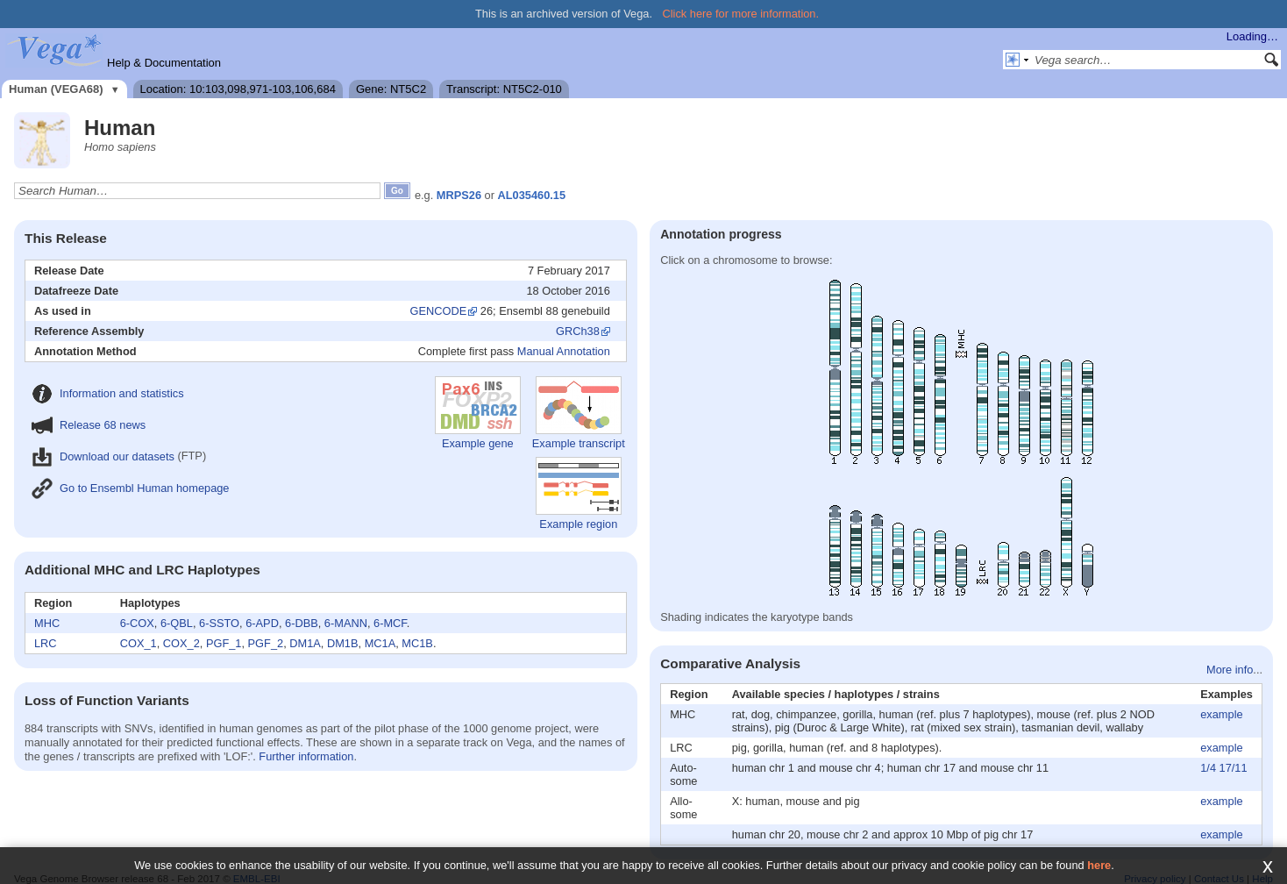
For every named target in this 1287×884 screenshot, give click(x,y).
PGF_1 (224, 643)
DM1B (343, 643)
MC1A (380, 643)
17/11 (1233, 767)
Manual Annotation (563, 351)
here (1099, 865)
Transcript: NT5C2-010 (504, 89)
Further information (306, 756)
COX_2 (181, 643)
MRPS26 (459, 195)
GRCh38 (578, 331)
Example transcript (578, 413)
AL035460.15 (532, 195)
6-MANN (345, 623)
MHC (47, 623)
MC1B (417, 643)
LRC (45, 643)
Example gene (478, 413)
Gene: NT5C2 (391, 89)
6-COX (137, 623)
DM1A (305, 643)
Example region (579, 494)
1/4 (1208, 767)
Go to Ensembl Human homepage (130, 488)
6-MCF (390, 623)
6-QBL (176, 623)
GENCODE (438, 310)
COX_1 (138, 643)
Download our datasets (103, 456)
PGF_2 (266, 643)
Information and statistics (108, 393)
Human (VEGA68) (56, 89)
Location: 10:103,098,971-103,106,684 (238, 89)
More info (1229, 669)
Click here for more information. (741, 13)
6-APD (262, 623)
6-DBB (301, 623)
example (1221, 714)
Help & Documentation (164, 62)
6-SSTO (219, 623)
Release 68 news (89, 424)
